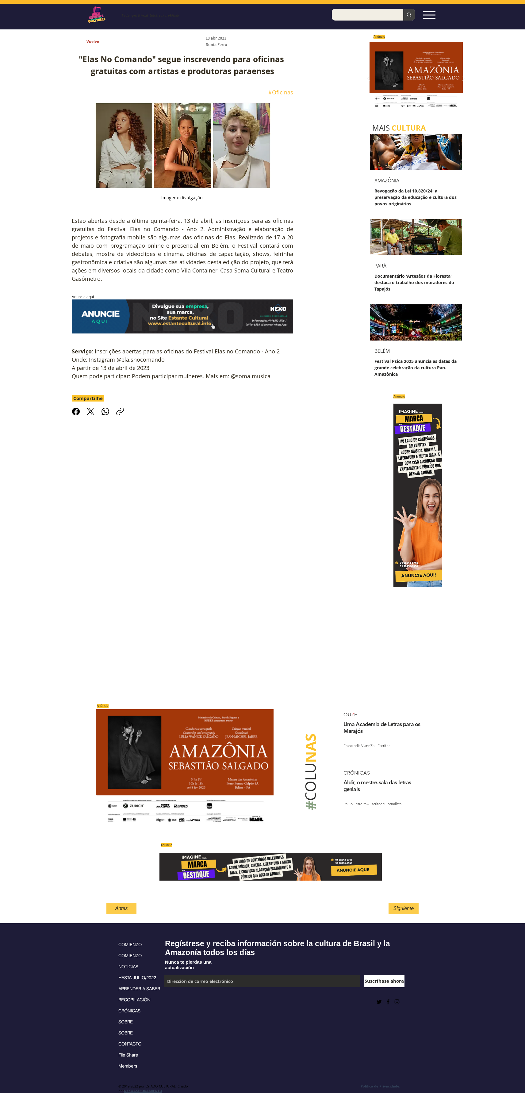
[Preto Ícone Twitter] (379, 1002)
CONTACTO (129, 1044)
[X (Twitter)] (90, 411)
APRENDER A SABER (138, 989)
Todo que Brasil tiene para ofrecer (150, 15)
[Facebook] (76, 411)
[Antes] (121, 908)
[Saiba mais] (414, 78)
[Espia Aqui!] (429, 15)
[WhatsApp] (105, 411)
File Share (128, 1055)
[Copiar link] (120, 411)
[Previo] (368, 79)
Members (127, 1066)
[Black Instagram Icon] (397, 1002)
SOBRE (125, 1022)
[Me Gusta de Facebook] (179, 1002)
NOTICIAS (128, 966)
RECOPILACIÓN (134, 1000)
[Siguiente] (403, 908)
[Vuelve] (99, 41)
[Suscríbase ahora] (384, 981)
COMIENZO (130, 944)
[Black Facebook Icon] (388, 1002)
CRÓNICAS (129, 1011)
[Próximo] (463, 79)
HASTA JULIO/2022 (137, 978)
